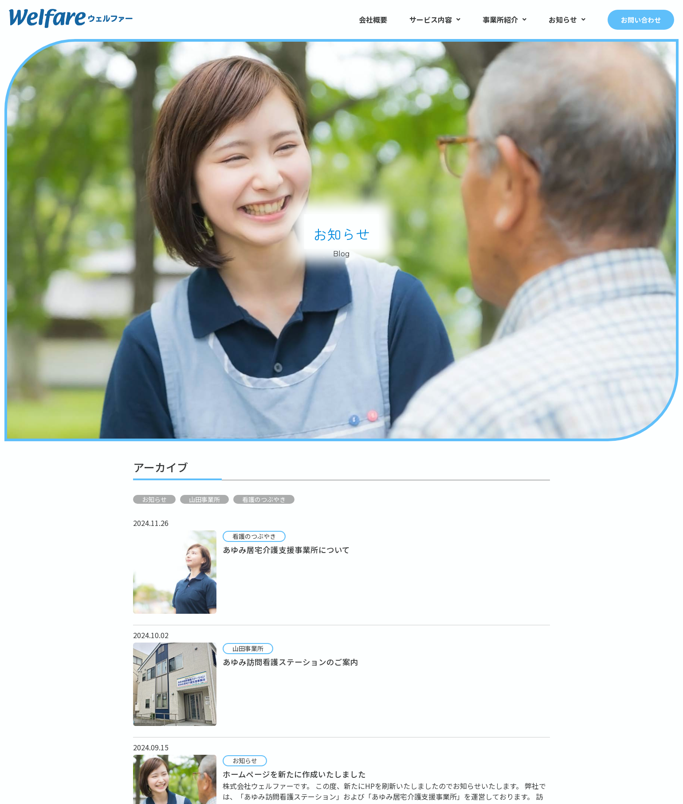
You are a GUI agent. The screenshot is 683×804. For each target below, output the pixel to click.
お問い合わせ (641, 19)
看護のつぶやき (264, 499)
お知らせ (567, 19)
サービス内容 (434, 19)
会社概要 (373, 19)
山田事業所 (204, 499)
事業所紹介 (504, 19)
